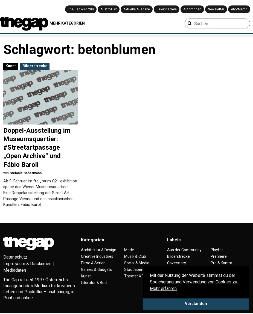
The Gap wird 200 (81, 9)
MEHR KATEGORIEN (67, 23)
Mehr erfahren (163, 288)
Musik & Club (135, 256)
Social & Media (136, 263)
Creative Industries (97, 256)
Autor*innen (192, 9)
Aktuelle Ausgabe (136, 9)
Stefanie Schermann (26, 173)
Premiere (219, 256)
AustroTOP (108, 9)
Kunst (10, 66)
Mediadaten (14, 270)
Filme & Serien (93, 263)
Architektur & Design (98, 250)
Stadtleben (133, 269)
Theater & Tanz (137, 276)
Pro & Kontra (221, 263)
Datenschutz (15, 257)
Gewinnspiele (166, 9)
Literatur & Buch (95, 282)
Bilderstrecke (34, 66)
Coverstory (176, 263)
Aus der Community (184, 250)
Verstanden (196, 303)
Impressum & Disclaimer (27, 263)
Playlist (217, 250)
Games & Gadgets (96, 269)
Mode (129, 250)
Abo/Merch (239, 9)
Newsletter (216, 9)
